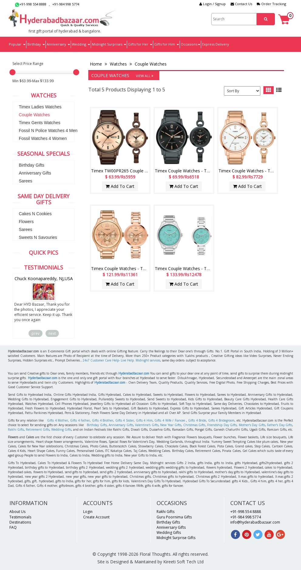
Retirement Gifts (37, 429)
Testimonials (20, 517)
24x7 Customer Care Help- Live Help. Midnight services (121, 360)
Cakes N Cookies (35, 213)
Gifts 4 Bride (197, 420)
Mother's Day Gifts (252, 425)
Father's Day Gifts (279, 425)
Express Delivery (215, 44)
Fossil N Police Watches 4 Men (48, 130)
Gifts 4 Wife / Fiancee (169, 420)
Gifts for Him (166, 44)
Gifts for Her (140, 44)
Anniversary (58, 44)
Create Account (96, 517)
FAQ (13, 527)
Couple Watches (34, 114)
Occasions (190, 44)
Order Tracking (271, 4)
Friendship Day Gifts (222, 425)
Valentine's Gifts (146, 425)
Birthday (36, 44)
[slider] (12, 72)
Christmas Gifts (194, 425)
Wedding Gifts (61, 429)
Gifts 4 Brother (102, 420)
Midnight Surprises (109, 44)
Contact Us (241, 4)
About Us (17, 511)
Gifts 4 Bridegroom (221, 420)
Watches (118, 64)
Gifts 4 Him (144, 420)
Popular (17, 44)
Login (88, 511)
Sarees (25, 180)
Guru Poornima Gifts (174, 517)
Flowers (26, 221)
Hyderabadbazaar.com (133, 373)
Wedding (81, 44)
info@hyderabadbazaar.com (255, 522)
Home (96, 64)
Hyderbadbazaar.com (42, 378)
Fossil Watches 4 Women (43, 138)
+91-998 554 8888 (30, 4)
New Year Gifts (170, 425)
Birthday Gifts (31, 165)
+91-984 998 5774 (65, 4)
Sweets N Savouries (38, 237)
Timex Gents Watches (39, 122)
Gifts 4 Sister (124, 420)
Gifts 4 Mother (57, 420)
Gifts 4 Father (80, 420)
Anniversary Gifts (35, 173)
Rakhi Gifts (16, 429)
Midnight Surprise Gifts (176, 537)
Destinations (20, 522)
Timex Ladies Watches (40, 106)
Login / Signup (212, 4)
